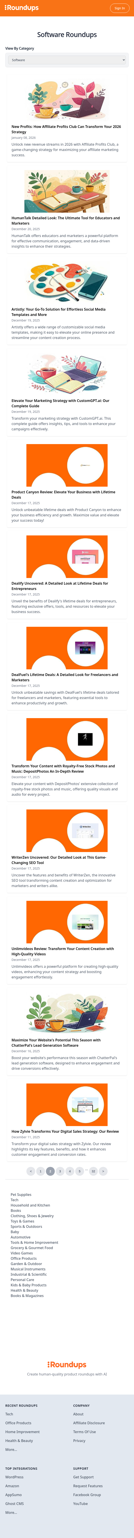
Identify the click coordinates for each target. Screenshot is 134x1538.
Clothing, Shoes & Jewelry (32, 1215)
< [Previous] (31, 1171)
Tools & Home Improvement (34, 1242)
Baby (15, 1231)
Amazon (12, 1485)
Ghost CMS (14, 1503)
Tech (14, 1199)
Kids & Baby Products (29, 1285)
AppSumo (13, 1494)
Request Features (88, 1485)
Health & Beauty (24, 1290)
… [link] (86, 1169)
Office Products (24, 1258)
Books (16, 1210)
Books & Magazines (27, 1295)
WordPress (14, 1477)
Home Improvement (22, 1431)
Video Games (22, 1253)
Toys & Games (22, 1221)
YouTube (80, 1503)
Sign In (120, 8)
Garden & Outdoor (26, 1263)
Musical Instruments (28, 1269)
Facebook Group (87, 1494)
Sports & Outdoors (26, 1226)
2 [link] (50, 1171)
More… (11, 1449)
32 (93, 1171)
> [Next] (103, 1171)
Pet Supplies (21, 1194)
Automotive (20, 1237)
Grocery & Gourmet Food (32, 1247)
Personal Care (22, 1279)
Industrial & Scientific (29, 1274)
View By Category (19, 48)
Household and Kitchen (30, 1205)
